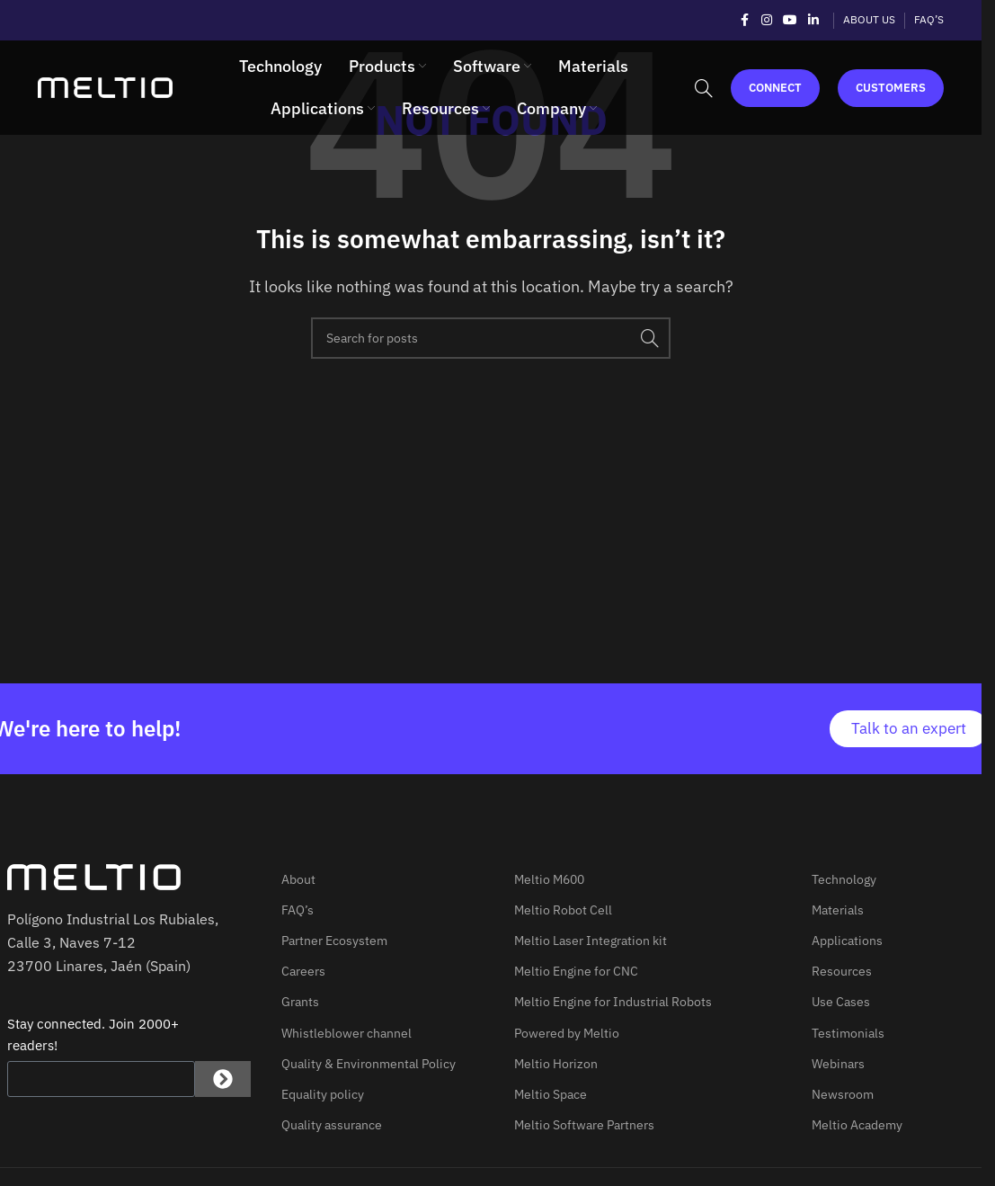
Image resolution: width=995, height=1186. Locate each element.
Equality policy (322, 1094)
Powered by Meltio (566, 1033)
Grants (300, 1002)
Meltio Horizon (556, 1064)
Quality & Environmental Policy (368, 1064)
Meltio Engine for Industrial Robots (613, 1002)
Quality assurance (331, 1125)
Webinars (838, 1064)
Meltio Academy (857, 1125)
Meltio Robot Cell (563, 910)
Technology (844, 879)
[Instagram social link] (766, 20)
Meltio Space (550, 1094)
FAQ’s (297, 910)
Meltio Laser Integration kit (590, 940)
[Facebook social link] (745, 20)
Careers (303, 971)
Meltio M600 (549, 879)
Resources (842, 971)
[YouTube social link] (790, 20)
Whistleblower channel (346, 1033)
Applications (847, 940)
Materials (838, 910)
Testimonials (848, 1033)
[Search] (704, 88)
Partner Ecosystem (334, 940)
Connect (775, 87)
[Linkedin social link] (813, 20)
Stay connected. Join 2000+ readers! (93, 1034)
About (298, 879)
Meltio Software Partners (584, 1125)
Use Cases (841, 1002)
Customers (891, 87)
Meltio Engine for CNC (576, 971)
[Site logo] (105, 86)
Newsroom (843, 1094)
